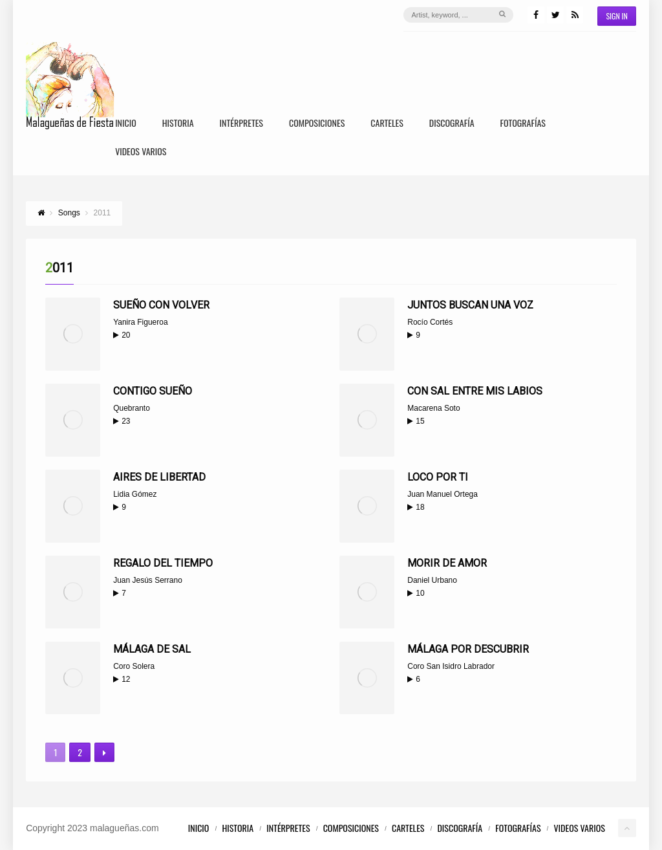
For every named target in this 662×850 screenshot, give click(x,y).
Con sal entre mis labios (474, 391)
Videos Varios (140, 152)
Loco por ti (437, 477)
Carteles (386, 123)
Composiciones (317, 123)
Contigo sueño (152, 391)
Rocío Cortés (430, 322)
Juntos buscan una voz (470, 305)
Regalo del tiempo (163, 563)
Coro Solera (134, 666)
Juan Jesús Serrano (147, 580)
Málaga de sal (152, 649)
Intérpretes (241, 123)
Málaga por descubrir (468, 649)
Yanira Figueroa (140, 322)
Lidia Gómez (134, 494)
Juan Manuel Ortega (442, 494)
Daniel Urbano (432, 580)
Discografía (452, 123)
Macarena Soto (433, 408)
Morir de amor (447, 563)
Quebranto (131, 408)
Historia (178, 123)
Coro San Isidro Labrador (451, 666)
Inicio (125, 123)
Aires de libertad (159, 477)
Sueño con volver (161, 305)
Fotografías (523, 123)
